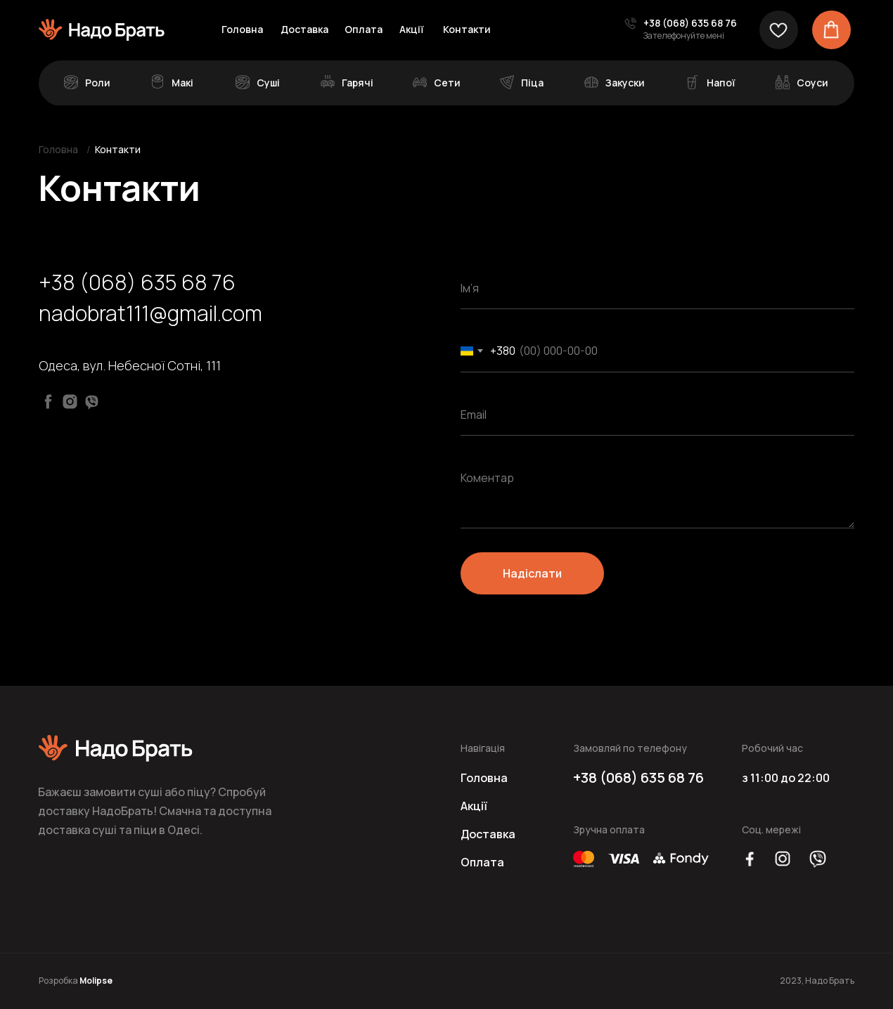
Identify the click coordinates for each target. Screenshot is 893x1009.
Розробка (76, 981)
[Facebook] (48, 401)
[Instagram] (70, 401)
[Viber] (92, 401)
